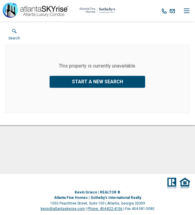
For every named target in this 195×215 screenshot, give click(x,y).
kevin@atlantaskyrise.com (63, 209)
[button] (14, 36)
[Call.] (164, 11)
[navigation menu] (186, 11)
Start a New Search (97, 82)
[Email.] (172, 11)
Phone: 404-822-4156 (104, 209)
